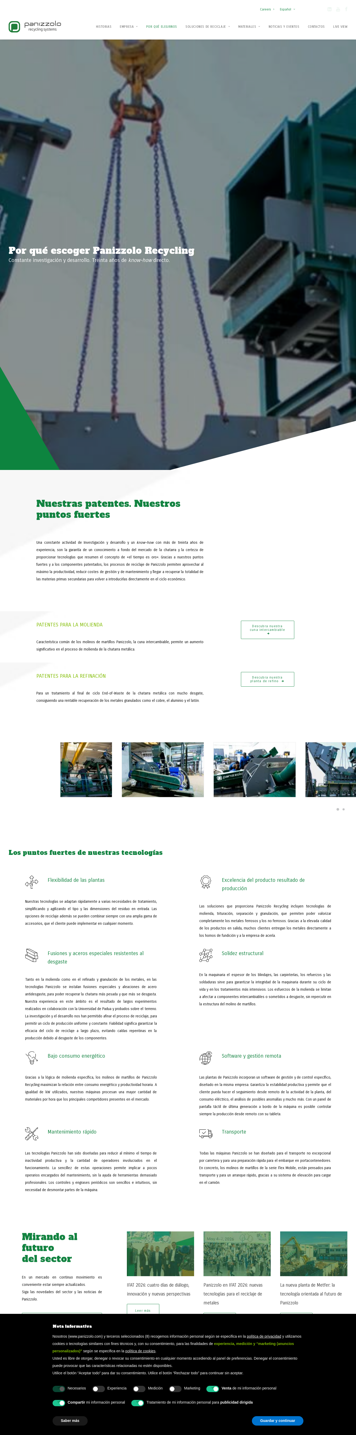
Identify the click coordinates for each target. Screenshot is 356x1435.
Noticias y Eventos (284, 27)
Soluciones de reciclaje (207, 27)
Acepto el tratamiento (143, 1194)
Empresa (129, 27)
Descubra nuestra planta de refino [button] (267, 305)
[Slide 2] (321, 969)
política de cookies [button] (140, 1351)
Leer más (143, 957)
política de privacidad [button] (264, 1336)
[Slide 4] (332, 969)
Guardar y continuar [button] (277, 1421)
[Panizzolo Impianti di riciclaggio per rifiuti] (35, 26)
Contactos (316, 27)
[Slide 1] (315, 969)
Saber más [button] (70, 1421)
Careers (267, 9)
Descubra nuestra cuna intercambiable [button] (267, 255)
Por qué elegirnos (161, 27)
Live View (340, 27)
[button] (329, 10)
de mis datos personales (160, 1194)
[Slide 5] (338, 969)
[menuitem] (268, 7)
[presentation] (140, 1221)
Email (114, 1160)
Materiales (249, 27)
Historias (103, 27)
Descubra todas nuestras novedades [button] (62, 966)
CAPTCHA (108, 1205)
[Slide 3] (326, 969)
